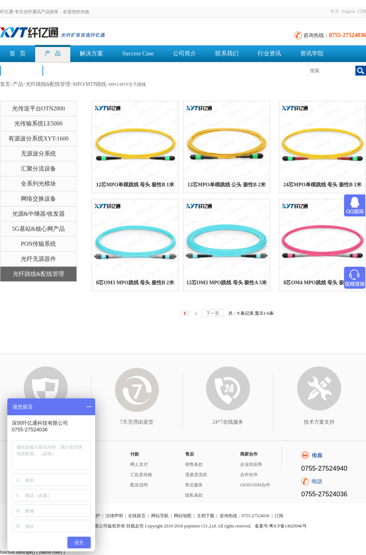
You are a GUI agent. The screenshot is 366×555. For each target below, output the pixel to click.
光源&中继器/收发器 (38, 214)
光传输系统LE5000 (38, 123)
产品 (18, 84)
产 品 (53, 53)
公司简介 (184, 53)
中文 (334, 11)
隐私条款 (194, 495)
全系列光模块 (38, 183)
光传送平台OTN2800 (38, 108)
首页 (5, 84)
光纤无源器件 (38, 259)
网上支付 (139, 464)
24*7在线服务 (228, 422)
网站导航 (160, 515)
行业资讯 (269, 53)
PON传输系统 (38, 244)
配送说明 (139, 485)
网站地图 (182, 515)
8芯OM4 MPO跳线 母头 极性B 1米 (322, 282)
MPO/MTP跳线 (89, 84)
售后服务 (194, 485)
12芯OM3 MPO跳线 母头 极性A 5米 (226, 282)
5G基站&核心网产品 (38, 229)
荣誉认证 (21, 70)
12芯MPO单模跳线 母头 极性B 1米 (135, 184)
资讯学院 (312, 53)
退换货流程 (196, 474)
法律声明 (114, 515)
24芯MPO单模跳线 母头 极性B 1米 (322, 184)
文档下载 (63, 70)
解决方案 (91, 53)
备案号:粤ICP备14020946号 (281, 526)
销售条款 (194, 464)
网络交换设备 (38, 199)
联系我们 (227, 53)
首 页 (18, 53)
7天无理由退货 (136, 422)
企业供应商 (251, 464)
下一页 (212, 313)
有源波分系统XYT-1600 (38, 138)
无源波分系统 (38, 153)
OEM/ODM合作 (255, 485)
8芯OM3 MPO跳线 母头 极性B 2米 (135, 282)
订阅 (361, 11)
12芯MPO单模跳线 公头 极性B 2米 (226, 184)
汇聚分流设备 (38, 168)
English (348, 11)
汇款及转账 (141, 474)
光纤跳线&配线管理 (48, 84)
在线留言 (137, 515)
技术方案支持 (319, 422)
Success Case (138, 53)
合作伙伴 (249, 474)
